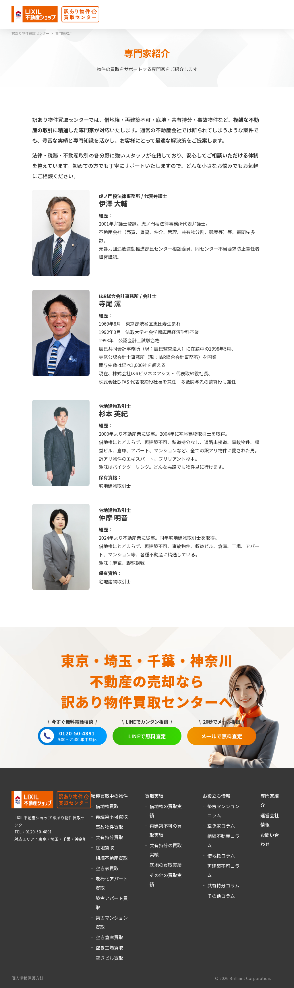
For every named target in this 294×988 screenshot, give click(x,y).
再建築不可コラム (223, 870)
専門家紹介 (269, 800)
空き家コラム (221, 825)
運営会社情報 (269, 820)
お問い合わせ (269, 839)
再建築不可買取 (112, 816)
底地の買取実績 (166, 864)
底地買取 (105, 847)
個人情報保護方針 (27, 978)
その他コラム (221, 895)
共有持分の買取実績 (166, 850)
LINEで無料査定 (147, 736)
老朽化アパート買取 (112, 883)
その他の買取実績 (166, 880)
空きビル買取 (109, 957)
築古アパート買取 (112, 903)
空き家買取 (107, 868)
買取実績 (154, 795)
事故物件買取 (109, 826)
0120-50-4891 (77, 735)
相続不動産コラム (223, 841)
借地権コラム (221, 855)
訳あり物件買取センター (30, 33)
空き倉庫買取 (109, 937)
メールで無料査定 (221, 736)
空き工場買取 (109, 947)
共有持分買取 (109, 837)
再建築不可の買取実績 (166, 830)
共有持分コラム (223, 885)
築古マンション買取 (112, 922)
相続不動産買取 (112, 857)
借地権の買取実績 (166, 811)
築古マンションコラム (223, 811)
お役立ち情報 (216, 795)
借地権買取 (107, 806)
